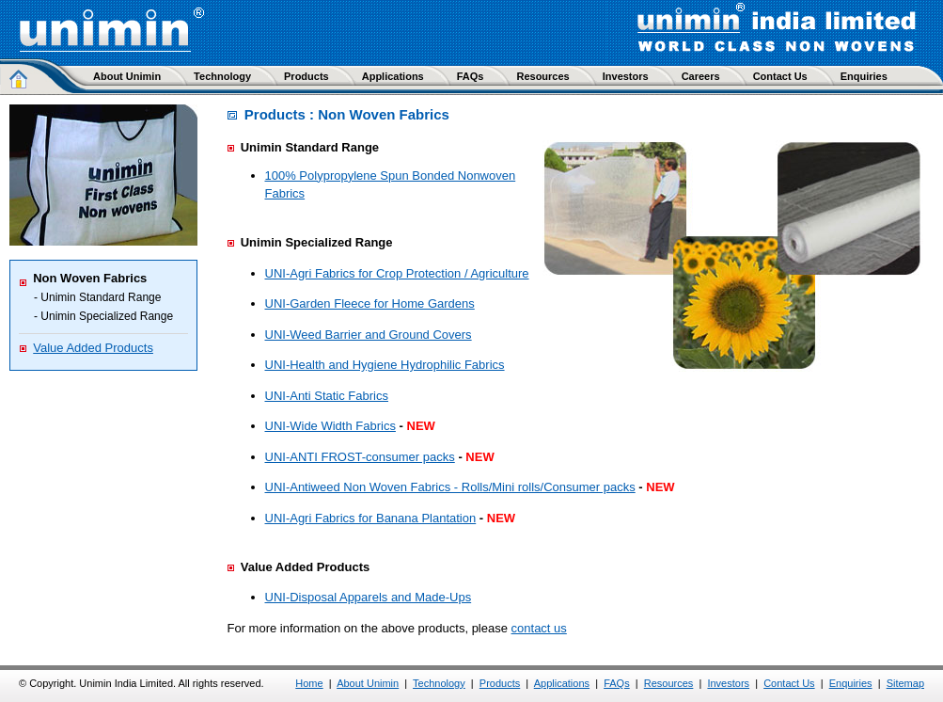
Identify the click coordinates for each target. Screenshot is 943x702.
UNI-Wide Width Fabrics (330, 426)
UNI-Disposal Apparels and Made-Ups (368, 597)
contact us (539, 628)
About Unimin (368, 683)
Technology (439, 683)
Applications (561, 683)
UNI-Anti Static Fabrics (326, 396)
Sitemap (905, 683)
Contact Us (788, 683)
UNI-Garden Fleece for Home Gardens (370, 303)
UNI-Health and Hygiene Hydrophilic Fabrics (385, 365)
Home (308, 683)
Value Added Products (93, 348)
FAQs (617, 683)
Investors (728, 683)
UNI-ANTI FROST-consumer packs (360, 457)
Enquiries (850, 683)
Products (499, 683)
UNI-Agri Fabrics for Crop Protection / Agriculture (397, 273)
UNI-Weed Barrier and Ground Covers (368, 334)
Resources (669, 683)
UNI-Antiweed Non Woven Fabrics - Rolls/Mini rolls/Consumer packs (450, 487)
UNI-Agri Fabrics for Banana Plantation (371, 518)
